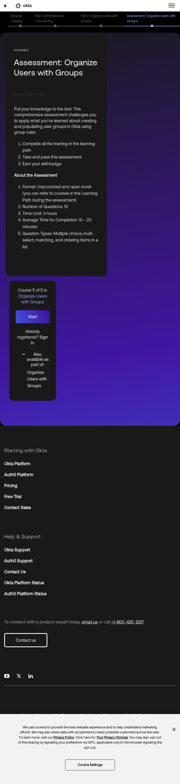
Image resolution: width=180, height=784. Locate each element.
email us (90, 622)
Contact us (26, 640)
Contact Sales (17, 507)
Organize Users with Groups (37, 379)
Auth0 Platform (18, 474)
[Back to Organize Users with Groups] (5, 5)
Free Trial (12, 496)
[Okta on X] (18, 676)
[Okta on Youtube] (6, 676)
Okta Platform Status (24, 582)
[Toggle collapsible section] (36, 359)
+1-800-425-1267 (127, 622)
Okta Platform (17, 463)
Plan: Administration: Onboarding (50, 18)
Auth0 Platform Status (25, 593)
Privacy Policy (63, 737)
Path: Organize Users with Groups (99, 18)
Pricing (10, 485)
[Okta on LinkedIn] (30, 676)
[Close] (174, 729)
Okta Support (17, 549)
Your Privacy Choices (112, 737)
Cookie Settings (90, 765)
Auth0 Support (18, 560)
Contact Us (15, 571)
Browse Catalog (16, 18)
